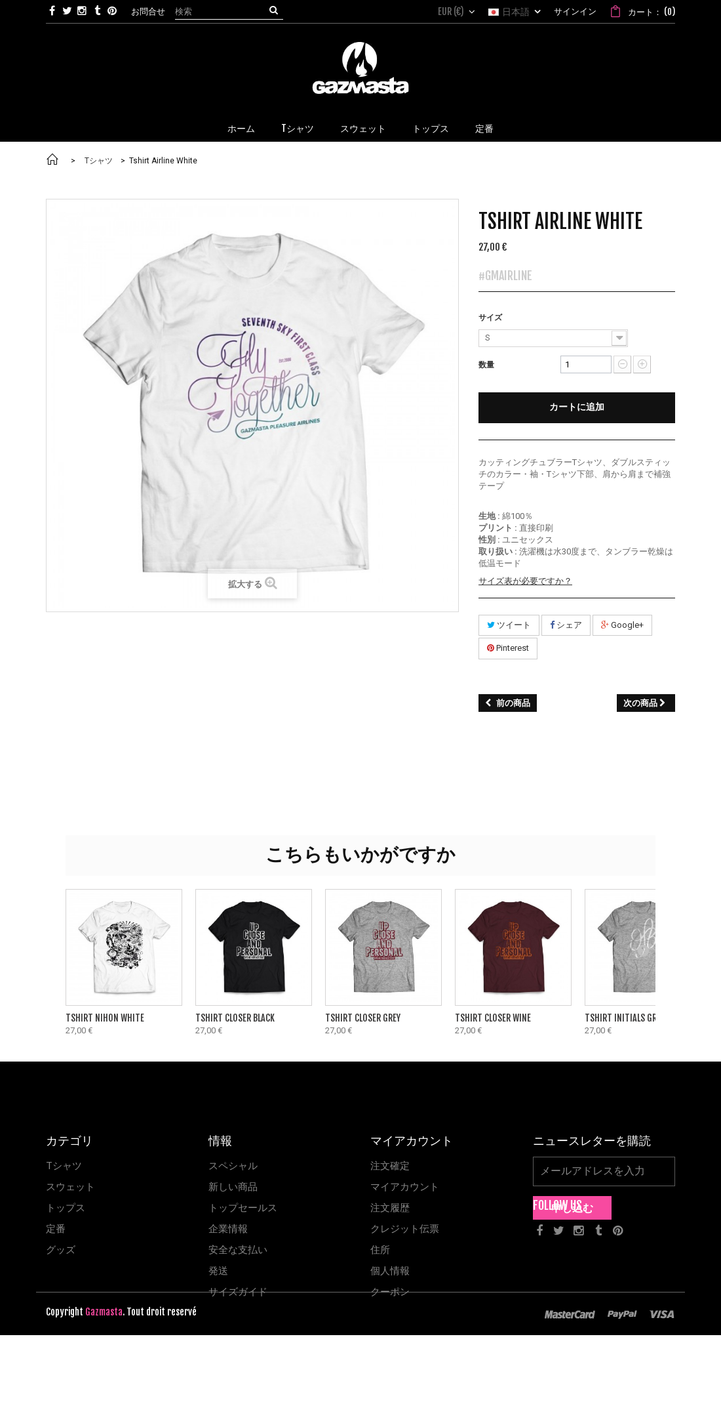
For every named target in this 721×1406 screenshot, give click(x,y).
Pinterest (508, 648)
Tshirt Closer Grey (362, 1018)
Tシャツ (64, 1166)
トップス (65, 1208)
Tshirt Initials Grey (625, 1018)
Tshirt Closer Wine (493, 1018)
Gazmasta (104, 1382)
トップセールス (242, 1208)
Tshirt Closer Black (235, 1018)
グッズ (60, 1250)
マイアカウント (404, 1187)
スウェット (70, 1187)
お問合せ (148, 11)
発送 (218, 1271)
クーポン (390, 1292)
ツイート (509, 626)
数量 (486, 364)
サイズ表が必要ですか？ (525, 582)
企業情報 (228, 1229)
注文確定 (390, 1166)
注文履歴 (390, 1208)
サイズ (491, 317)
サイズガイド (237, 1292)
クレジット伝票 (404, 1229)
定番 (56, 1229)
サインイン (575, 11)
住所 (380, 1250)
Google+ (622, 626)
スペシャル (233, 1166)
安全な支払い (237, 1250)
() (650, 12)
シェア (566, 626)
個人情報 (390, 1271)
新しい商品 (233, 1187)
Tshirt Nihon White (105, 1018)
